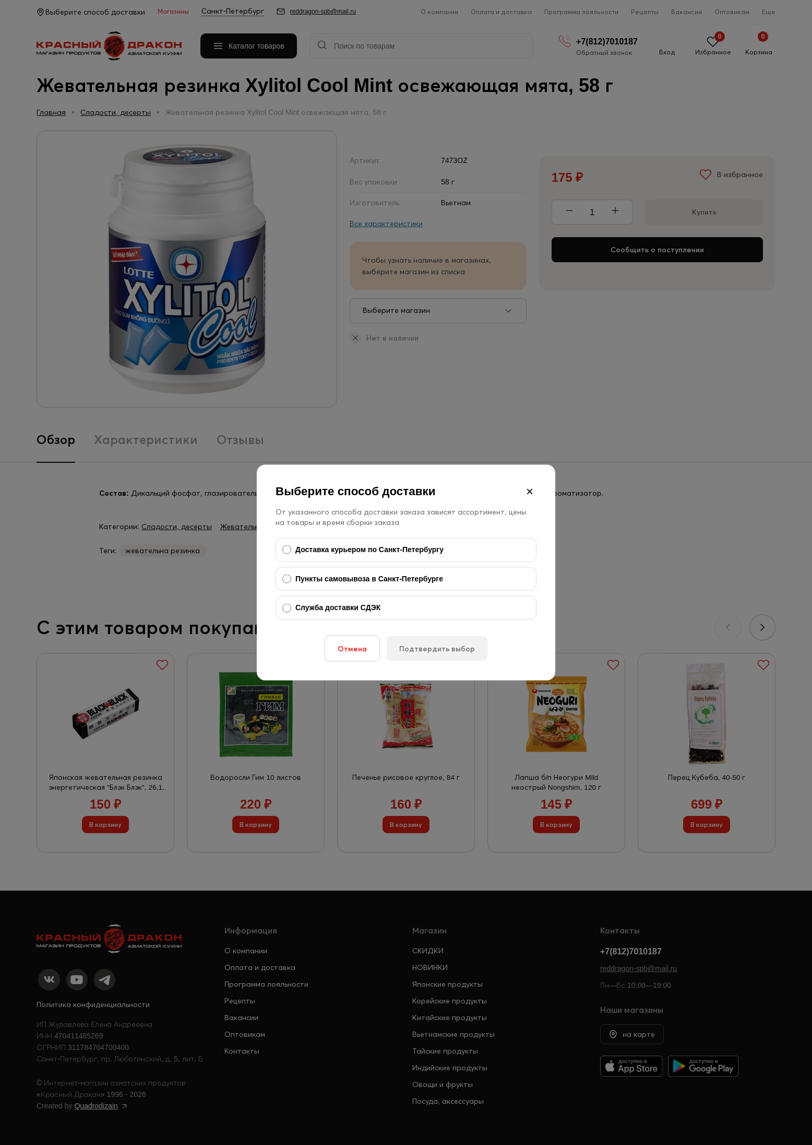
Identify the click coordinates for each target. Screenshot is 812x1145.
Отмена (352, 648)
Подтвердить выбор (437, 648)
